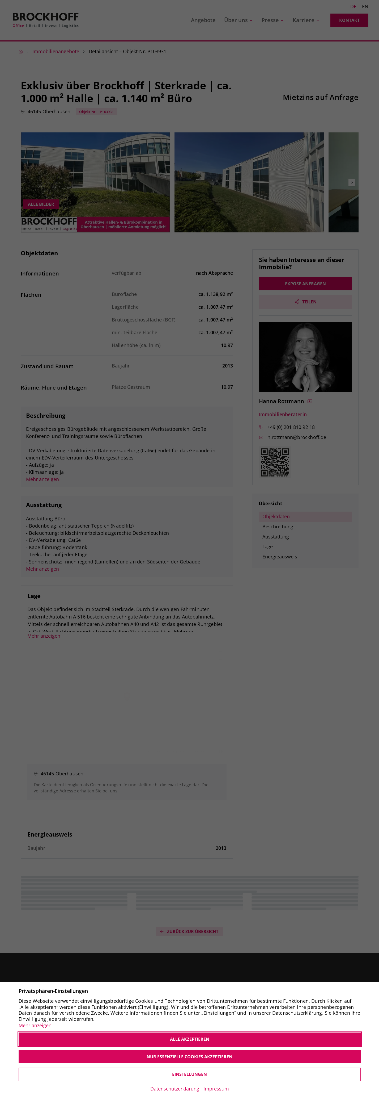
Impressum (216, 1088)
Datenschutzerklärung (174, 1088)
